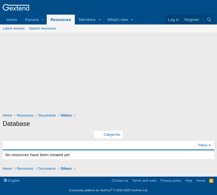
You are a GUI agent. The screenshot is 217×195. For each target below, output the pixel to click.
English (11, 180)
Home (12, 19)
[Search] (209, 19)
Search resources (42, 28)
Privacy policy (170, 180)
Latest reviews (14, 28)
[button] (43, 19)
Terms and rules (144, 180)
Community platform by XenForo (108, 190)
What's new (117, 19)
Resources (61, 19)
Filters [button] (202, 145)
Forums (32, 19)
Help (189, 180)
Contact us (120, 180)
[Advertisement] (108, 73)
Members (87, 19)
